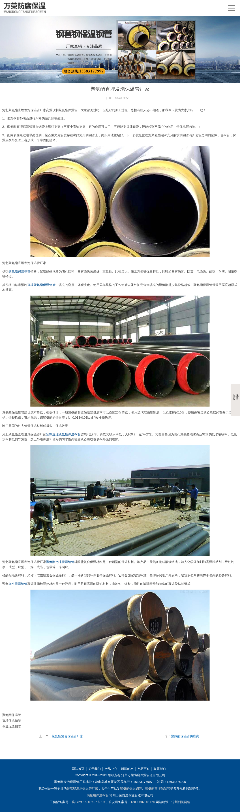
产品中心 (111, 769)
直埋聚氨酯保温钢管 (41, 285)
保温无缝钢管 (11, 726)
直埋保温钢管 (11, 720)
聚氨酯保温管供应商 (185, 736)
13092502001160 (143, 802)
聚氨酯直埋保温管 (157, 788)
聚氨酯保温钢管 (19, 271)
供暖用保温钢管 (98, 795)
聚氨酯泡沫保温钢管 (60, 562)
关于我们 (94, 769)
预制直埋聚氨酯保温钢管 (63, 434)
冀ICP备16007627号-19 (88, 802)
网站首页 (78, 769)
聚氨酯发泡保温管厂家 (82, 788)
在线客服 (235, 394)
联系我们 (160, 769)
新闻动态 (127, 769)
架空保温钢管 (18, 584)
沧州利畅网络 (180, 802)
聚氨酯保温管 (11, 715)
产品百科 (143, 769)
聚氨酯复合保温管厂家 (67, 736)
